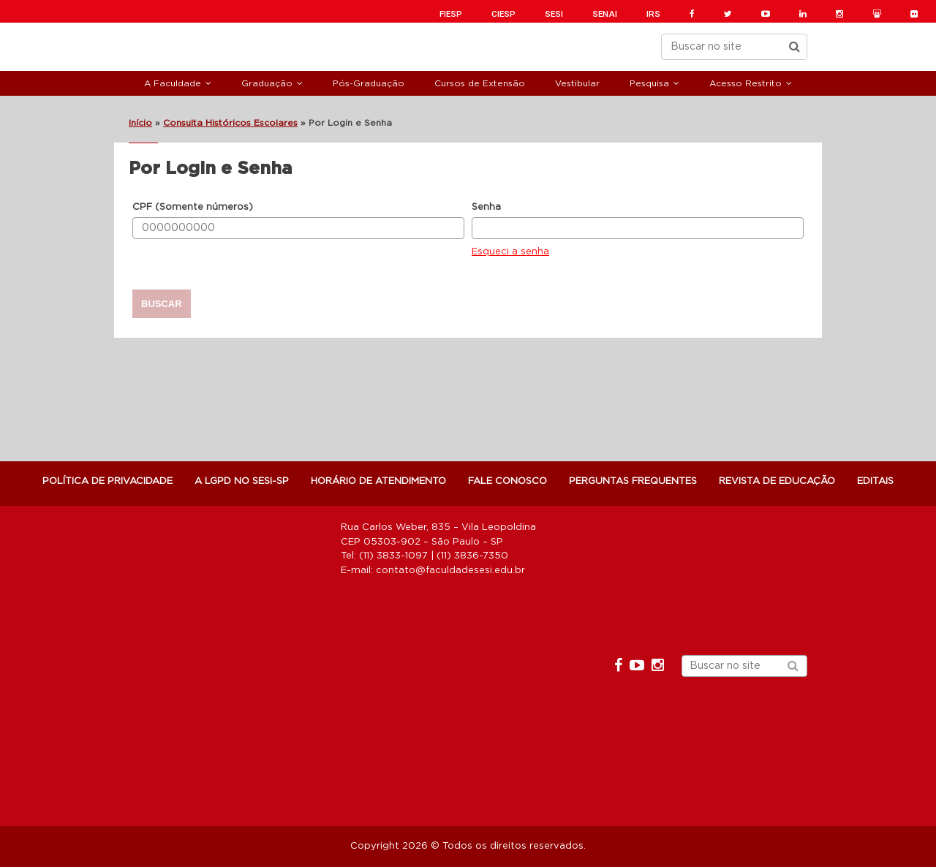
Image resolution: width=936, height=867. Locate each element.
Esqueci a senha (510, 252)
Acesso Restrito (745, 83)
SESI (554, 14)
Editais (875, 481)
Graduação (266, 83)
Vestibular (577, 83)
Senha (486, 207)
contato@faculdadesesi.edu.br (450, 570)
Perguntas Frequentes (633, 481)
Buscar (161, 303)
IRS (653, 14)
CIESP (503, 14)
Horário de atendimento (378, 481)
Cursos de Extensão (479, 83)
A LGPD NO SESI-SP (242, 481)
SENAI (604, 14)
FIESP (450, 14)
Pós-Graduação (368, 83)
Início (140, 122)
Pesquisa (649, 83)
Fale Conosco (507, 481)
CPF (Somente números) (192, 207)
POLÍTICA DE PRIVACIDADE (107, 481)
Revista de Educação (777, 481)
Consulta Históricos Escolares (230, 122)
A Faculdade (172, 83)
